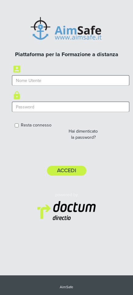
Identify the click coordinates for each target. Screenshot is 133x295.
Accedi (66, 170)
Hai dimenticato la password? (83, 134)
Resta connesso (33, 125)
